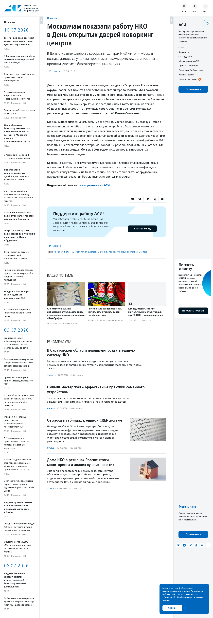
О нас (181, 47)
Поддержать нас (187, 79)
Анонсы (51, 408)
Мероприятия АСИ (188, 61)
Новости (52, 18)
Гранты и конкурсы (68, 323)
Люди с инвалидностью (111, 320)
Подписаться (193, 89)
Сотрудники (185, 56)
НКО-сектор (53, 71)
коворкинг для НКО (64, 251)
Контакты (183, 52)
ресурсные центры (137, 251)
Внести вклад (142, 228)
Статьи (50, 447)
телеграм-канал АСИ (94, 185)
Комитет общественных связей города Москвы (101, 251)
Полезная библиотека (190, 70)
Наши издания (186, 74)
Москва (57, 245)
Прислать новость (188, 65)
